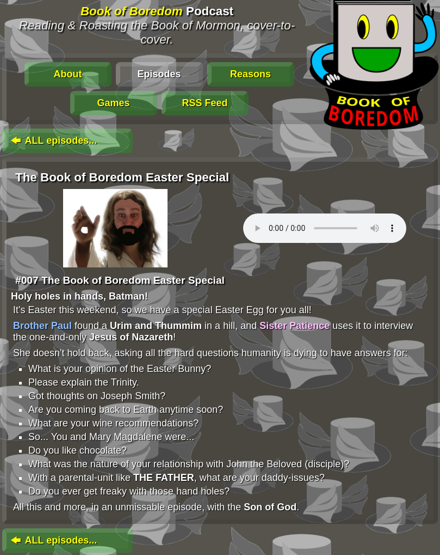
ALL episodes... (53, 140)
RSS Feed (204, 102)
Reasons (250, 74)
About (68, 74)
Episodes (159, 74)
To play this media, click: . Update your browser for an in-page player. (324, 228)
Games (113, 102)
